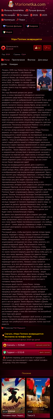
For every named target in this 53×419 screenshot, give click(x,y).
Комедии (14, 64)
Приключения (18, 60)
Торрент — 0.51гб (27, 352)
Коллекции (9, 19)
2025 (44, 15)
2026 (35, 15)
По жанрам (9, 15)
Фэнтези (31, 60)
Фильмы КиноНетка (14, 10)
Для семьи (43, 60)
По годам (23, 15)
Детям (4, 64)
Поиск (22, 19)
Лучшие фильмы (36, 10)
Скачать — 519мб (27, 345)
